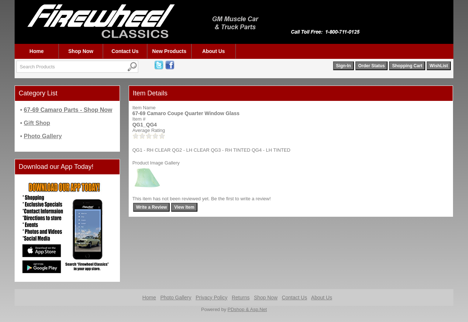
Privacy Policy (211, 297)
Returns (241, 297)
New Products (169, 51)
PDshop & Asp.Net (247, 309)
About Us (213, 51)
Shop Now (80, 51)
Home (37, 51)
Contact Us (125, 51)
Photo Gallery (175, 297)
